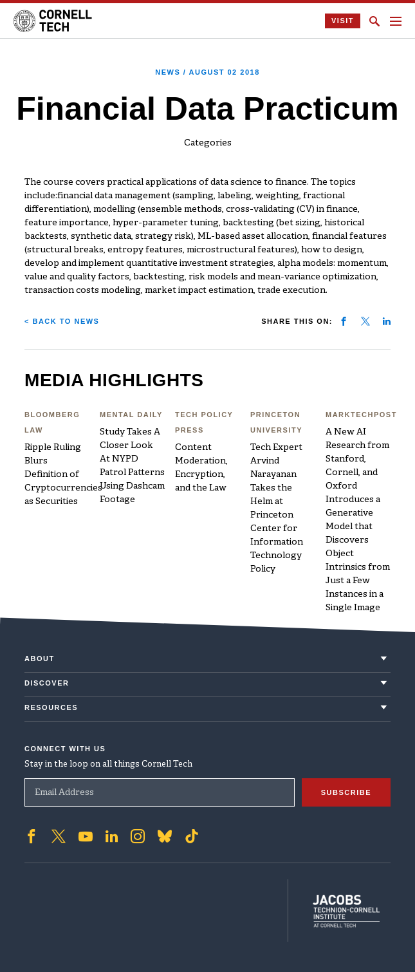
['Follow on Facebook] (31, 835)
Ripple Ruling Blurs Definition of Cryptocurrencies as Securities (63, 474)
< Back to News (61, 321)
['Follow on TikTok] (192, 835)
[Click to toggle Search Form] (374, 21)
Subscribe (346, 791)
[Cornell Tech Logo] (54, 21)
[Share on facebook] (343, 321)
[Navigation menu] (395, 21)
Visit (342, 20)
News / (207, 72)
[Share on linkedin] (387, 321)
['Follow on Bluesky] (165, 835)
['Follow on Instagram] (138, 835)
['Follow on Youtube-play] (85, 835)
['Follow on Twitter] (58, 835)
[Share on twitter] (365, 321)
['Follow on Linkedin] (112, 835)
